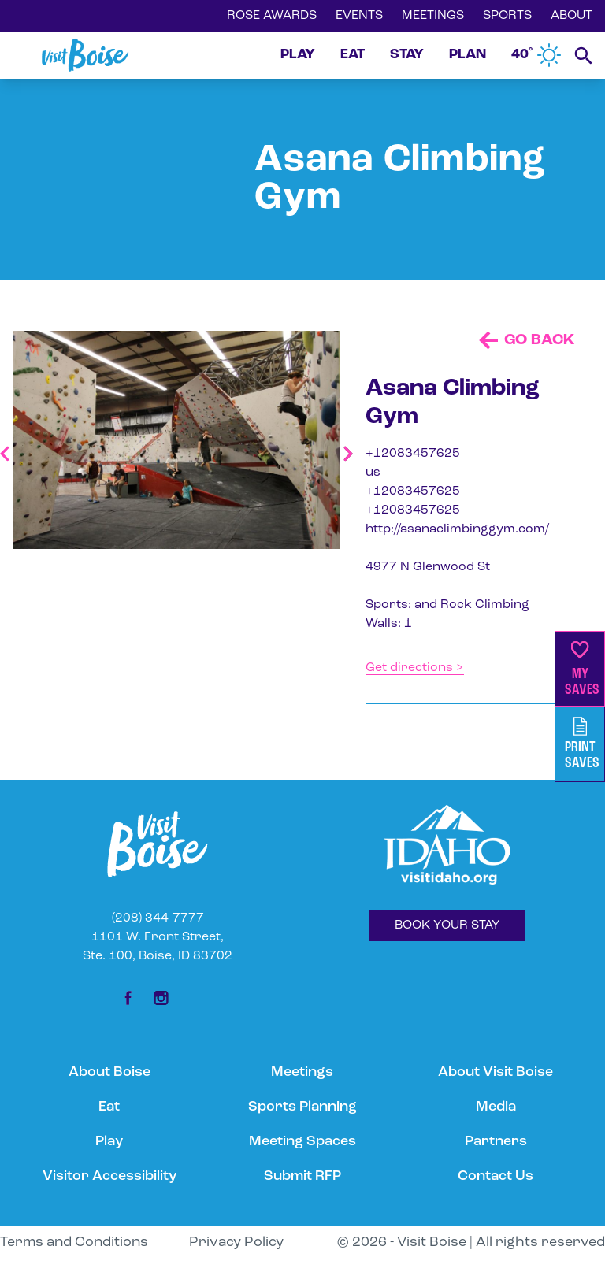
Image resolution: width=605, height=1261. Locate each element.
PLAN (467, 54)
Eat (109, 1107)
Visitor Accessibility (109, 1176)
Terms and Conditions (74, 1242)
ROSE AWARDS (272, 15)
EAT (352, 54)
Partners (496, 1141)
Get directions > (415, 668)
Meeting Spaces (302, 1141)
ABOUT (571, 15)
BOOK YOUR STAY (447, 925)
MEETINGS (433, 15)
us (373, 472)
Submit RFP (302, 1176)
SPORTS (507, 15)
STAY (407, 54)
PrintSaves (582, 744)
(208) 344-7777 (158, 918)
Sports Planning (302, 1107)
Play (109, 1141)
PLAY (297, 54)
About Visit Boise (495, 1072)
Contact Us (495, 1176)
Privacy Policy (236, 1242)
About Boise (109, 1072)
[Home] (85, 55)
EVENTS (359, 15)
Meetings (302, 1072)
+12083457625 (413, 453)
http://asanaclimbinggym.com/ (457, 529)
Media (496, 1107)
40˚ (536, 55)
